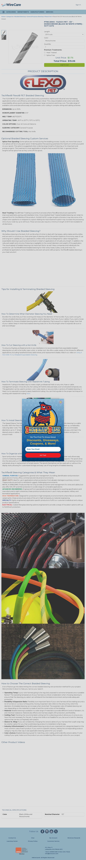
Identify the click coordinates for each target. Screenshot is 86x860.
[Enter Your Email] (43, 449)
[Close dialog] (60, 402)
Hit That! (43, 455)
